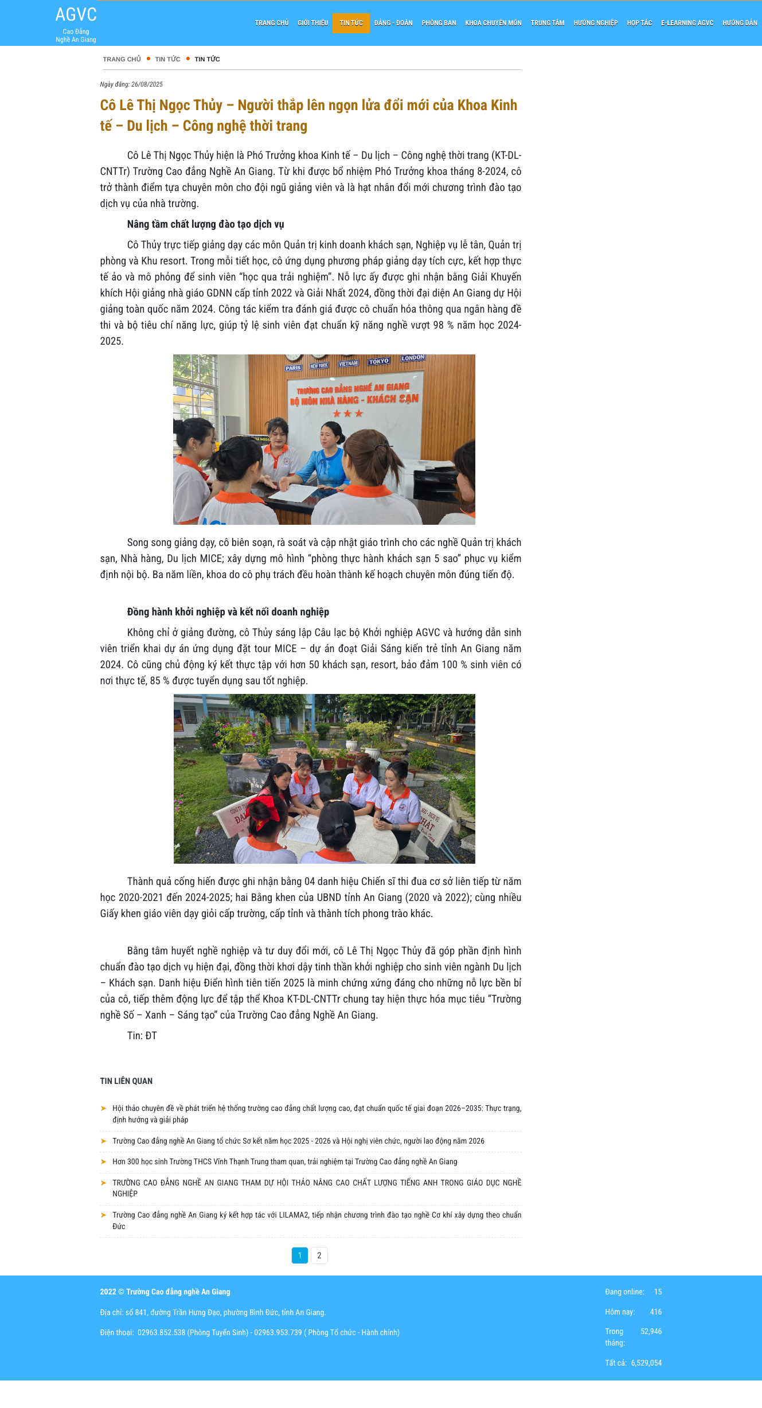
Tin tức (168, 59)
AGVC (76, 14)
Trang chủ (121, 59)
